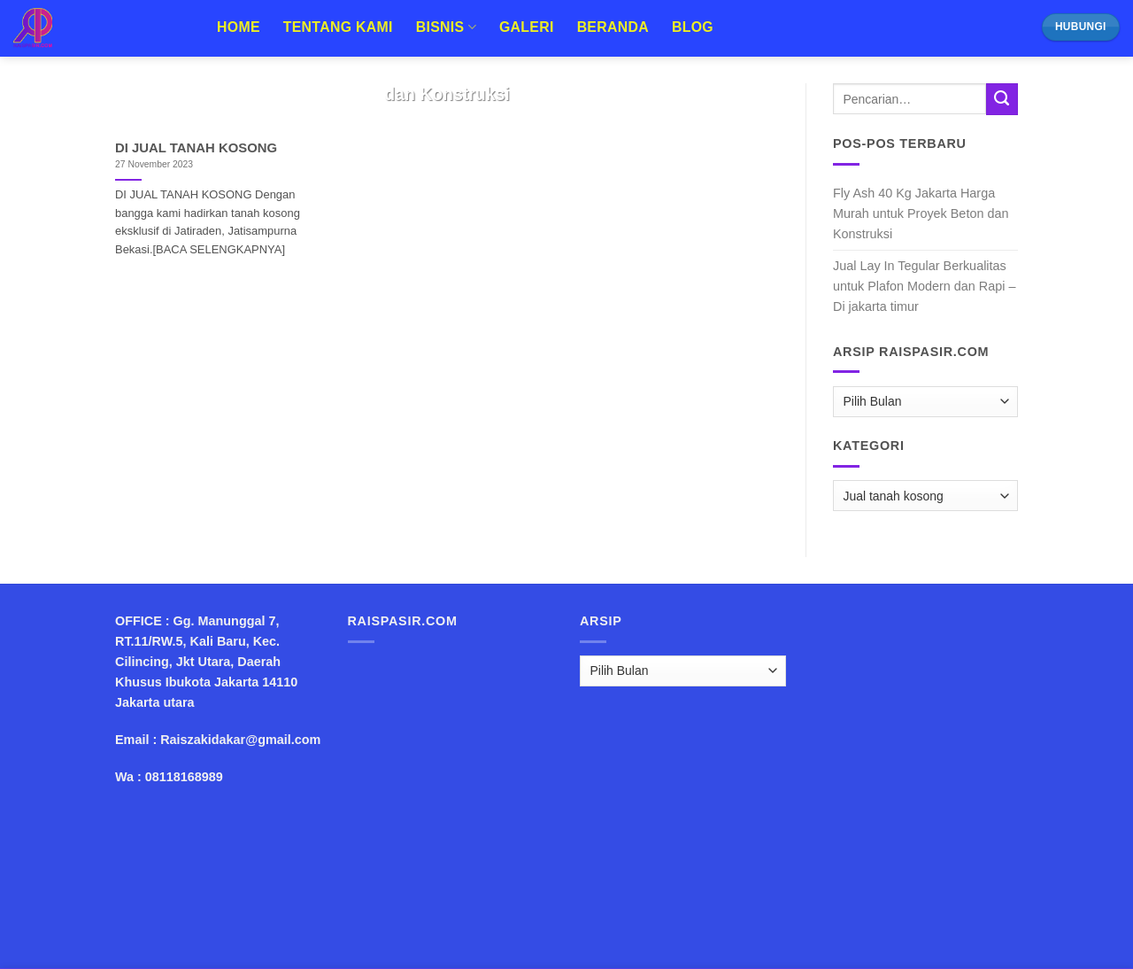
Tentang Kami (338, 27)
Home (238, 27)
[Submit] (1002, 99)
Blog (692, 27)
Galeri (526, 27)
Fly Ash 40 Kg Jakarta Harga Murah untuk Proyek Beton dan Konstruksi (920, 213)
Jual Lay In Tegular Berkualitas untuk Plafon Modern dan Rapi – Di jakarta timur (924, 286)
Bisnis (446, 27)
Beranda (613, 27)
